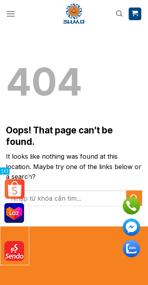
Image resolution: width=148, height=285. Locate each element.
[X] (5, 171)
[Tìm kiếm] (119, 13)
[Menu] (10, 13)
